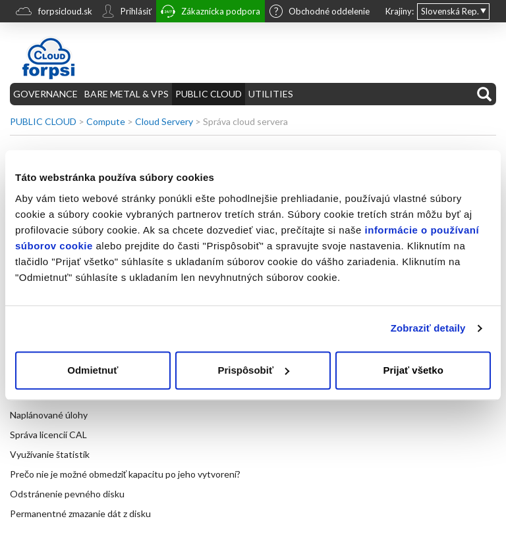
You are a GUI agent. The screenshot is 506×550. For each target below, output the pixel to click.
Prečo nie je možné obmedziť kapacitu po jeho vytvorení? (125, 474)
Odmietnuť (92, 370)
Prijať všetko (413, 370)
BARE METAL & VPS (126, 93)
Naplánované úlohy (49, 414)
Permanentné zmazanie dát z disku (80, 513)
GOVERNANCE (45, 93)
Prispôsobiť (253, 370)
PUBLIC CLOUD (208, 93)
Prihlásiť (126, 12)
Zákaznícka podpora (210, 13)
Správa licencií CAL (48, 434)
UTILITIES (270, 93)
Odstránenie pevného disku (67, 493)
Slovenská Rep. (450, 11)
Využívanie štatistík (50, 454)
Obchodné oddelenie (319, 12)
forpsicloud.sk (54, 12)
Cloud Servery (164, 121)
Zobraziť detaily (428, 328)
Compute (105, 121)
